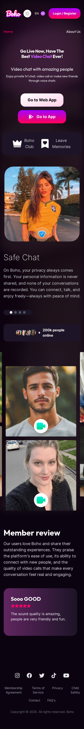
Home (8, 31)
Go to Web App (42, 100)
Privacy (57, 688)
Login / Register (64, 13)
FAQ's (51, 700)
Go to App (42, 116)
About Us (73, 31)
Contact (34, 700)
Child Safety (75, 690)
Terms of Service (38, 690)
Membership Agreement (14, 690)
